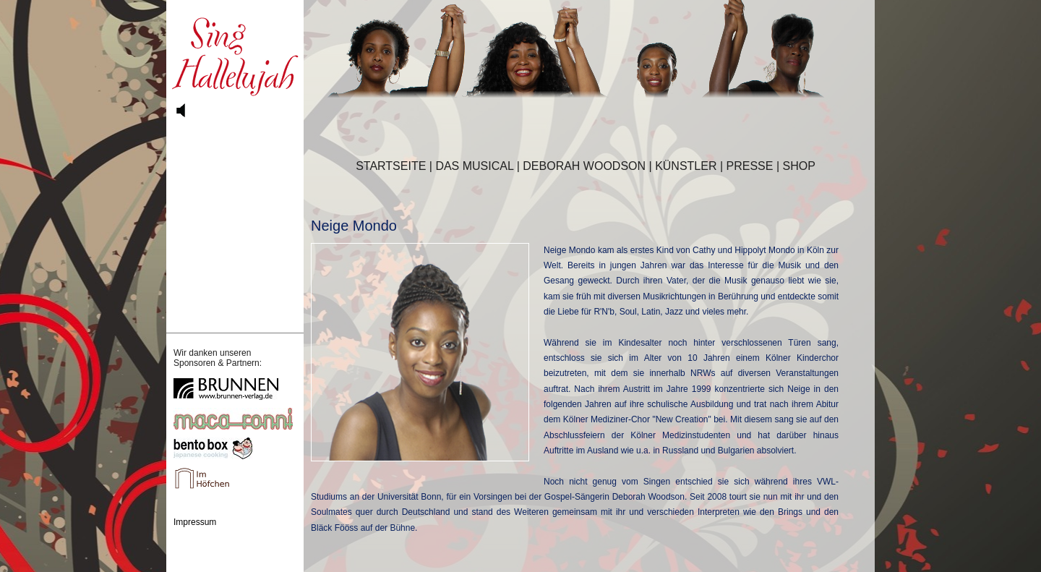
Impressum (195, 522)
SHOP (799, 166)
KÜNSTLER (685, 166)
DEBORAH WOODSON (584, 166)
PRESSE (750, 166)
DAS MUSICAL (474, 166)
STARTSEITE (391, 166)
